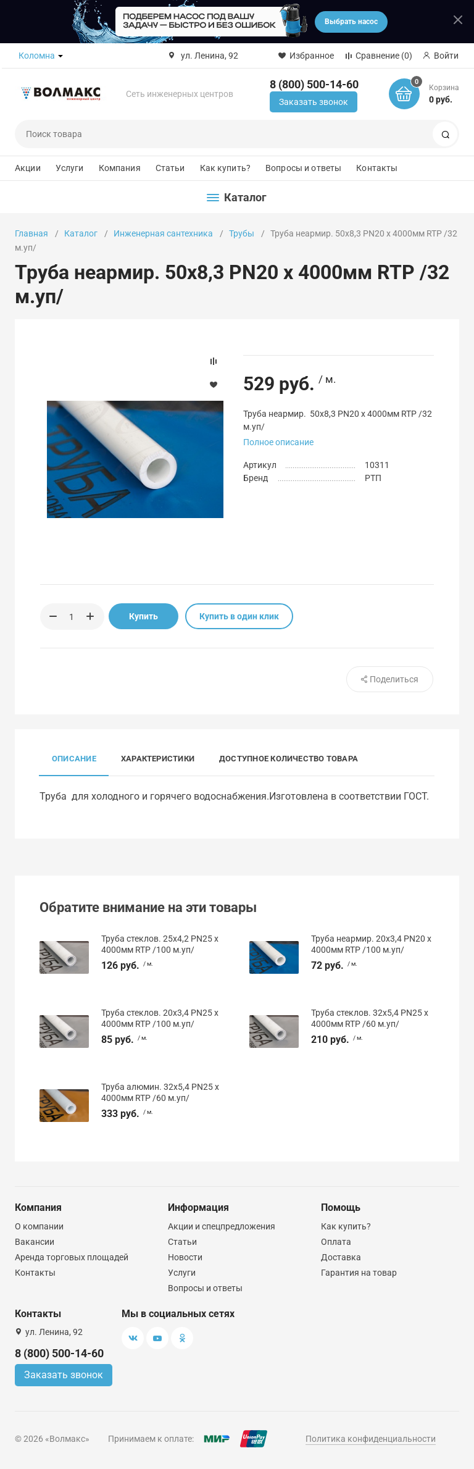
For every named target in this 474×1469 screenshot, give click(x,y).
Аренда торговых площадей (71, 1257)
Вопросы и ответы (303, 168)
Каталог (81, 233)
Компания (120, 168)
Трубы (241, 233)
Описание (74, 758)
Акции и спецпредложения (221, 1226)
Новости (185, 1257)
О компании (39, 1226)
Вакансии (34, 1242)
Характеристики (157, 758)
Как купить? (225, 168)
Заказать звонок (313, 102)
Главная (31, 233)
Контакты (376, 168)
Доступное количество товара (288, 758)
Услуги (70, 168)
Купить (143, 616)
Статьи (170, 168)
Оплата (336, 1242)
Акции (28, 168)
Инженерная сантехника (163, 233)
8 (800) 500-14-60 (314, 84)
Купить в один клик (239, 616)
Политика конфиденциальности (371, 1439)
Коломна (37, 56)
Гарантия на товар (359, 1273)
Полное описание (278, 442)
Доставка (341, 1257)
